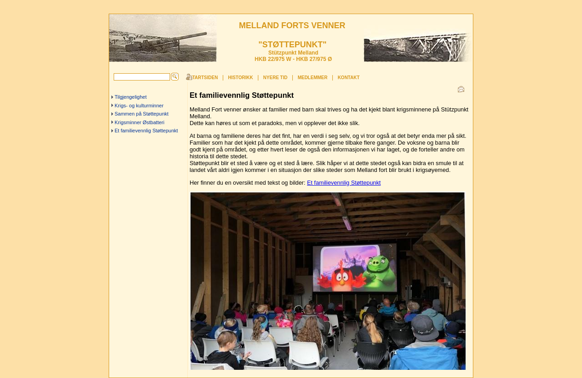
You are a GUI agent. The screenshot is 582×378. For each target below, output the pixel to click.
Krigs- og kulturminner (139, 105)
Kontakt (349, 77)
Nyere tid (275, 77)
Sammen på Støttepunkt (142, 113)
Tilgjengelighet (131, 97)
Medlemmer (313, 77)
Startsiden (203, 77)
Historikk (240, 77)
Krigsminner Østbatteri (139, 122)
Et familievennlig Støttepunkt (146, 130)
